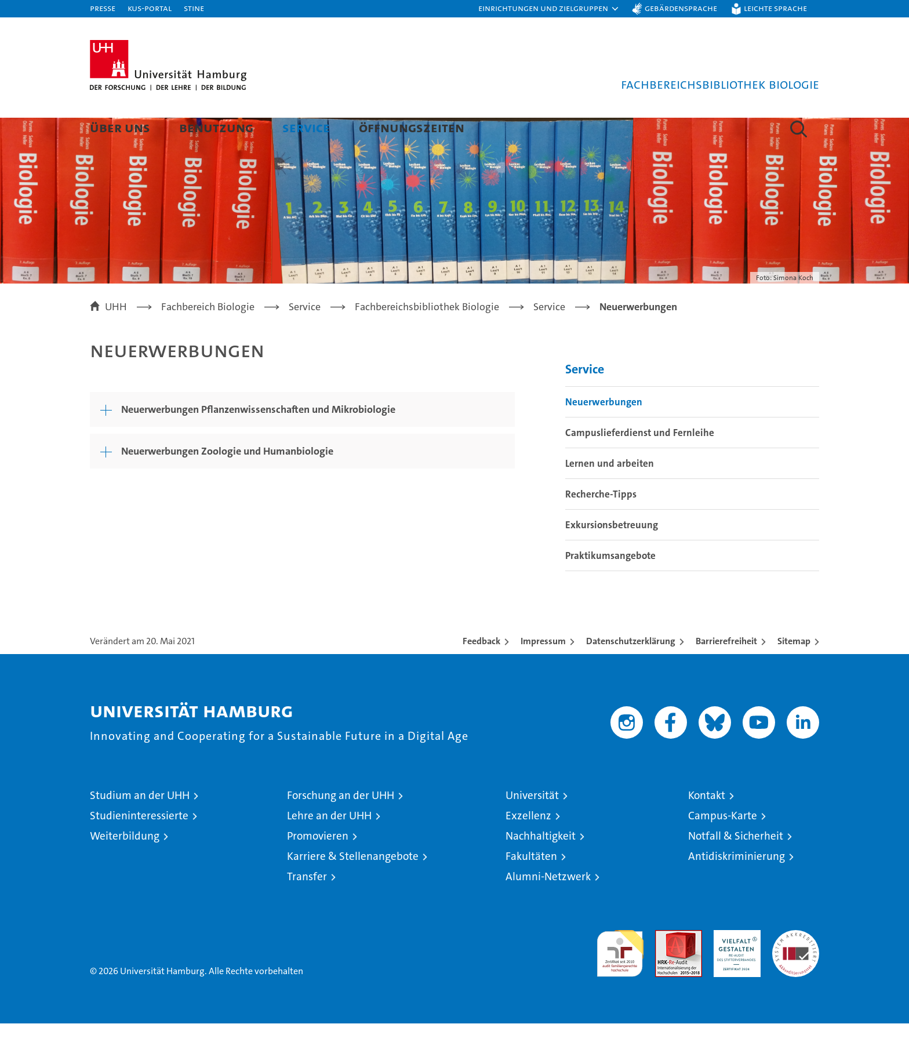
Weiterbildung (124, 865)
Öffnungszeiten (411, 127)
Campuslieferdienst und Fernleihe (639, 462)
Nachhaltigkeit (541, 865)
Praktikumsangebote (610, 585)
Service (306, 127)
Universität (532, 825)
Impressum (543, 671)
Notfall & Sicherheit (735, 865)
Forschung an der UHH (340, 825)
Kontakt (706, 825)
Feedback (481, 671)
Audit (666, 966)
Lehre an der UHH (329, 845)
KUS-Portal (150, 8)
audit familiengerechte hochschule (620, 978)
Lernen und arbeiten (609, 492)
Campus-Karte (722, 845)
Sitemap (793, 671)
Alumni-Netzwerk (548, 906)
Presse (102, 8)
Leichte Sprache (775, 8)
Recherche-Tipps (601, 523)
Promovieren (317, 865)
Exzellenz (528, 845)
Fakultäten (531, 885)
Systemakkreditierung (795, 966)
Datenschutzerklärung (630, 671)
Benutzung (216, 127)
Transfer (307, 906)
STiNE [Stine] (194, 8)
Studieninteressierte (139, 845)
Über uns (120, 127)
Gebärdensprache (681, 8)
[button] (549, 8)
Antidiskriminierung (736, 885)
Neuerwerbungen (603, 431)
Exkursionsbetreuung (611, 554)
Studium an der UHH (140, 825)
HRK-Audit (734, 966)
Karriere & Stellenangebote (353, 885)
